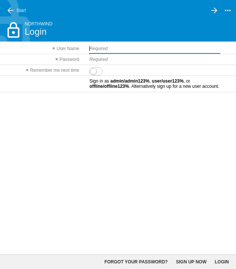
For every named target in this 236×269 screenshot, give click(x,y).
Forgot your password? (136, 262)
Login (222, 262)
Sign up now (191, 262)
